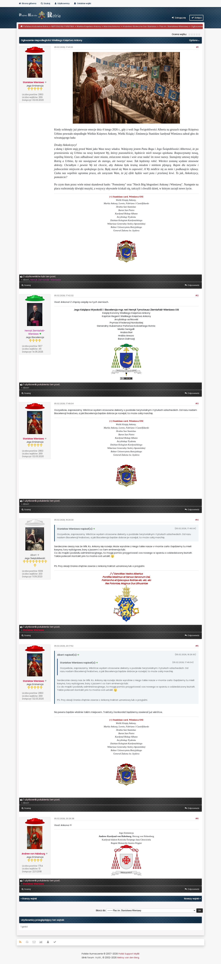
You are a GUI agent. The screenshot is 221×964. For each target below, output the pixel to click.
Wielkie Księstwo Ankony (89, 26)
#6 (196, 818)
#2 (196, 295)
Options (194, 40)
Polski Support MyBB (128, 953)
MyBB (98, 957)
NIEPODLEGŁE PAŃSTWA (62, 26)
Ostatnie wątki (82, 3)
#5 (196, 645)
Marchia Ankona (112, 26)
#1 (197, 47)
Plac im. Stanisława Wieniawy (173, 26)
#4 (196, 519)
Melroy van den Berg (128, 957)
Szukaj (45, 3)
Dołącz (196, 17)
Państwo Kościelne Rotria (35, 26)
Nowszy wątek (191, 898)
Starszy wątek (29, 898)
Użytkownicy (62, 3)
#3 (196, 403)
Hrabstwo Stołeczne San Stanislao (140, 26)
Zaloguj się (178, 17)
